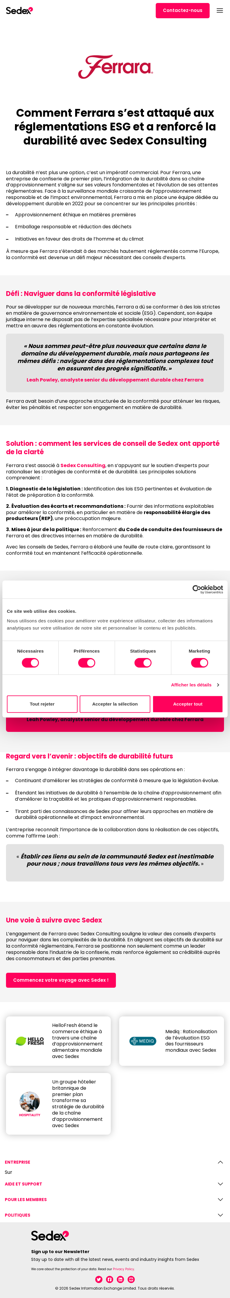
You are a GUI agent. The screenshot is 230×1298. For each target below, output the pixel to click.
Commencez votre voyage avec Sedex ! (61, 980)
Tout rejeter (42, 703)
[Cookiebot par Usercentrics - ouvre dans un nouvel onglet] (197, 589)
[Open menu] (219, 10)
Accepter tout (187, 703)
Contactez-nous (182, 10)
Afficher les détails (191, 684)
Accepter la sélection (115, 703)
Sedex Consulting (82, 465)
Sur (8, 1172)
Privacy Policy (123, 1269)
